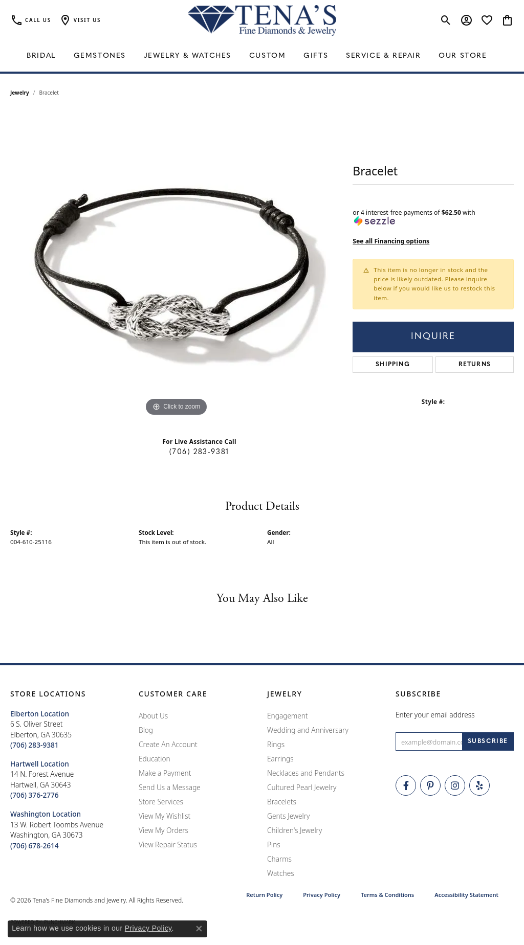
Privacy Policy (321, 894)
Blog (146, 730)
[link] (30, 20)
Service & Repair (383, 56)
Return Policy (264, 894)
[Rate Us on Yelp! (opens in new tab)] (479, 785)
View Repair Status (168, 844)
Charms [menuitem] (279, 859)
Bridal (41, 56)
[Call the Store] (34, 745)
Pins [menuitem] (273, 844)
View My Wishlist (164, 816)
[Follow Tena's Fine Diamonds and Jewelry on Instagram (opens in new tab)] (455, 785)
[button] (80, 20)
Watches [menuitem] (280, 873)
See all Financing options (391, 241)
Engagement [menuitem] (287, 716)
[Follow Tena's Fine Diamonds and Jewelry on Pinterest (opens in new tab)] (430, 785)
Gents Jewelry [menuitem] (288, 816)
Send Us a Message (170, 787)
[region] (176, 265)
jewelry (19, 92)
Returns (474, 365)
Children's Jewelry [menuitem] (294, 830)
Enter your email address (435, 714)
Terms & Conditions (387, 894)
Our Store (463, 56)
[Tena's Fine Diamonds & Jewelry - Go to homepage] (262, 20)
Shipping (393, 365)
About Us (153, 716)
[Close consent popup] (199, 929)
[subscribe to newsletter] (488, 741)
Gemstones (100, 56)
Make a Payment (165, 773)
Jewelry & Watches (187, 56)
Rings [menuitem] (276, 744)
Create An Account (168, 744)
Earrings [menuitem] (280, 758)
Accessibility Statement (466, 894)
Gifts (315, 56)
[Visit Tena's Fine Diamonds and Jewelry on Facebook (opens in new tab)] (406, 785)
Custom (267, 56)
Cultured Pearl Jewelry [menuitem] (301, 787)
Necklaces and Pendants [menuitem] (305, 773)
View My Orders (163, 830)
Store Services (161, 801)
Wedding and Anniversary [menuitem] (307, 730)
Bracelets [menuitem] (281, 801)
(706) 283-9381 (199, 452)
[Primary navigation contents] (262, 56)
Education (154, 758)
